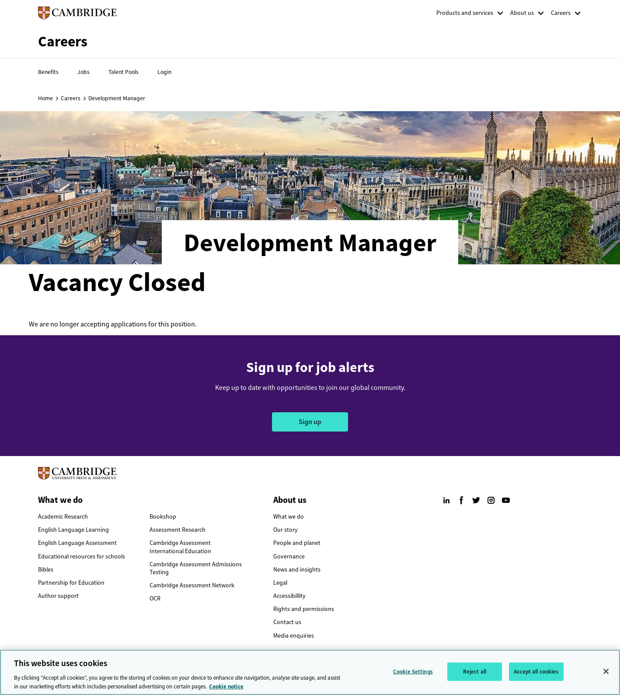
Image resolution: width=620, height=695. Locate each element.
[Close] (606, 675)
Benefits (48, 71)
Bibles (45, 569)
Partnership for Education (71, 582)
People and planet (296, 543)
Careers (561, 13)
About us (522, 13)
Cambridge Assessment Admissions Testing (196, 568)
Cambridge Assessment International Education (180, 547)
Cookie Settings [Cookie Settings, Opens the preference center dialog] (413, 675)
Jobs (83, 71)
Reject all (474, 675)
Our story (285, 530)
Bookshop (163, 516)
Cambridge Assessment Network (192, 585)
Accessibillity (289, 596)
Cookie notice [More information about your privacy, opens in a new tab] (226, 690)
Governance (289, 556)
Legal (280, 582)
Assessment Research (178, 530)
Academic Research (63, 516)
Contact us (287, 622)
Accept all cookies (536, 675)
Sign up (310, 422)
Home (45, 98)
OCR (155, 598)
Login (164, 71)
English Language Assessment (77, 543)
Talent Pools (123, 71)
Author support (58, 596)
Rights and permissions (303, 609)
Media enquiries (293, 635)
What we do (288, 516)
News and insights (296, 569)
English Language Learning (73, 530)
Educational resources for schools (81, 556)
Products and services (464, 13)
